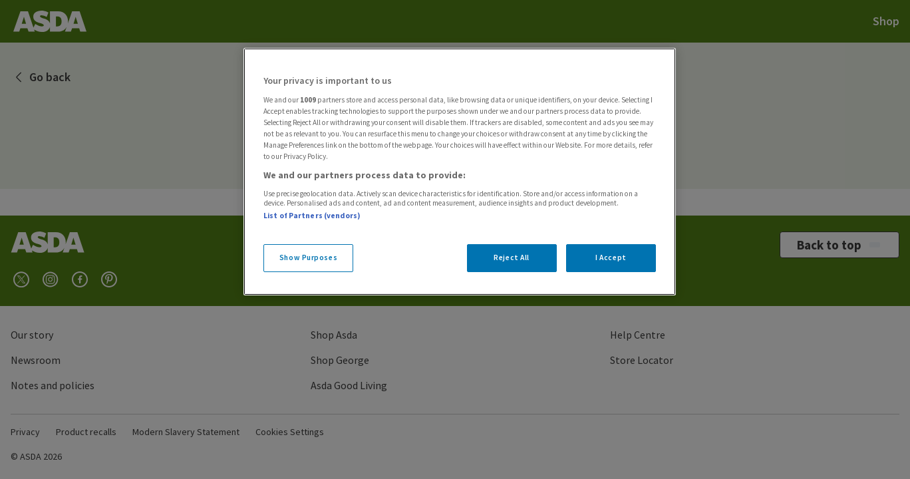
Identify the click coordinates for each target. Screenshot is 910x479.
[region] (459, 171)
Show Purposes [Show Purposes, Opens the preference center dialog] (308, 257)
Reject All (512, 257)
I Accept (611, 257)
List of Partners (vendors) (312, 215)
